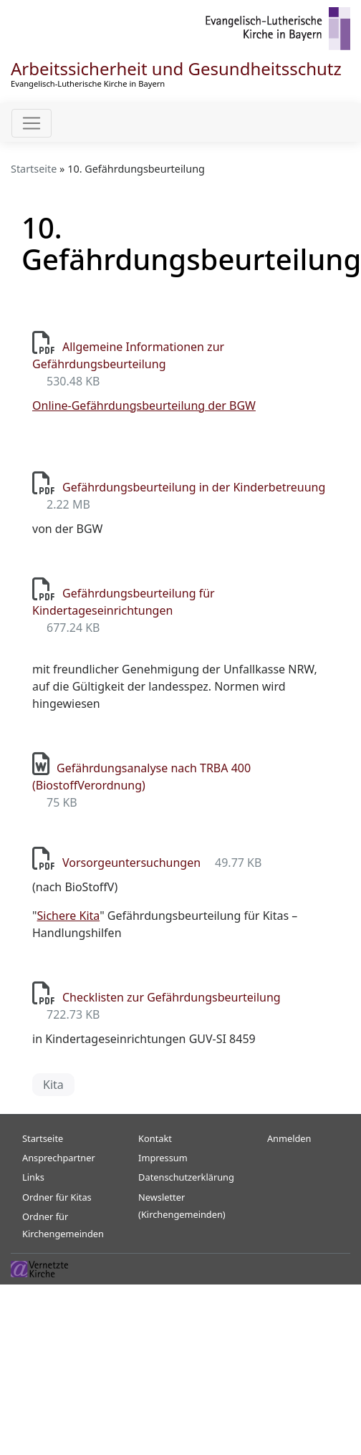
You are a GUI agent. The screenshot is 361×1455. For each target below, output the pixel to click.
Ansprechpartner (58, 1157)
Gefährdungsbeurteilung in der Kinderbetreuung (193, 487)
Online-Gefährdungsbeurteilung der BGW (144, 405)
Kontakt (155, 1138)
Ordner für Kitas (57, 1197)
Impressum (163, 1157)
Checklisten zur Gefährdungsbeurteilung (171, 997)
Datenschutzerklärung (186, 1177)
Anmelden (289, 1138)
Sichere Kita (68, 915)
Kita (53, 1085)
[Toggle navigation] (31, 123)
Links (33, 1177)
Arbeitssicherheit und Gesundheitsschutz (176, 68)
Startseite (34, 169)
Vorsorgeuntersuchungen (131, 862)
